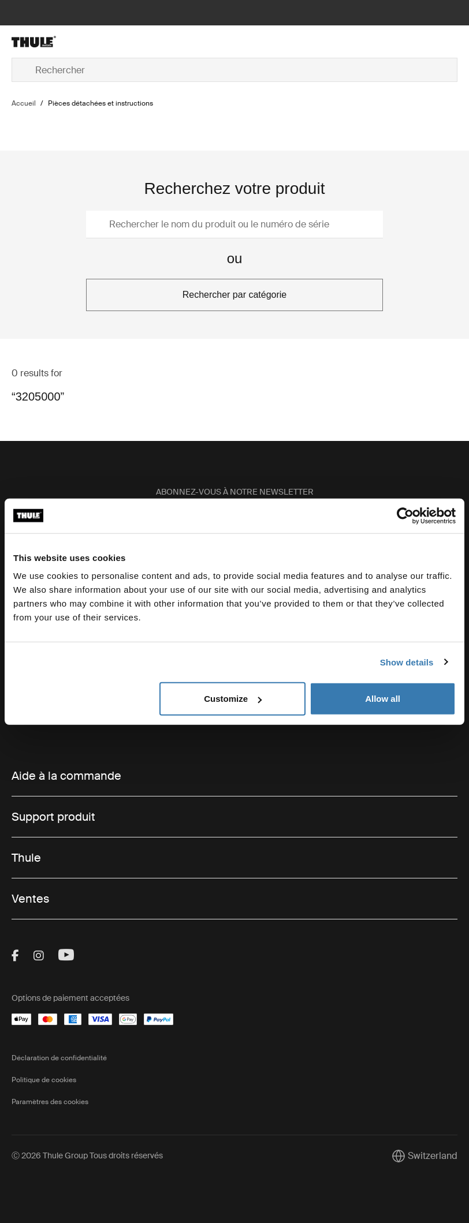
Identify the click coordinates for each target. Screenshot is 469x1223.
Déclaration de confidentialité (59, 1058)
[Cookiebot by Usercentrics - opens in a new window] (405, 515)
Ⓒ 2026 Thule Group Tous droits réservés (87, 1155)
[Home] (86, 41)
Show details (407, 662)
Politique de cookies (44, 1079)
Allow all (382, 699)
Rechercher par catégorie (235, 295)
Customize (233, 699)
